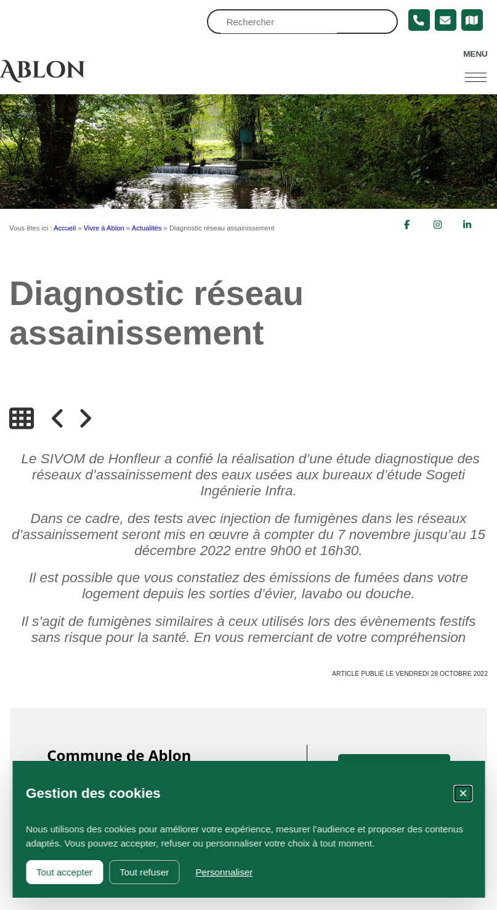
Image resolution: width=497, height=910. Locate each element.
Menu (475, 54)
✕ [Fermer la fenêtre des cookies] (462, 793)
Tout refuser (144, 872)
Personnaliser (224, 872)
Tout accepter (64, 872)
